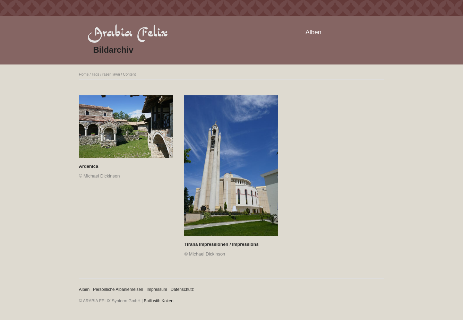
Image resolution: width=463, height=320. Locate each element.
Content (129, 74)
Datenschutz (182, 289)
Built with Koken (158, 301)
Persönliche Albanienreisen (118, 289)
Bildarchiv (113, 49)
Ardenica (88, 166)
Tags (95, 74)
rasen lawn (111, 74)
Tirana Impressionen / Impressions (221, 244)
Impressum (157, 289)
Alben (313, 32)
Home (84, 74)
